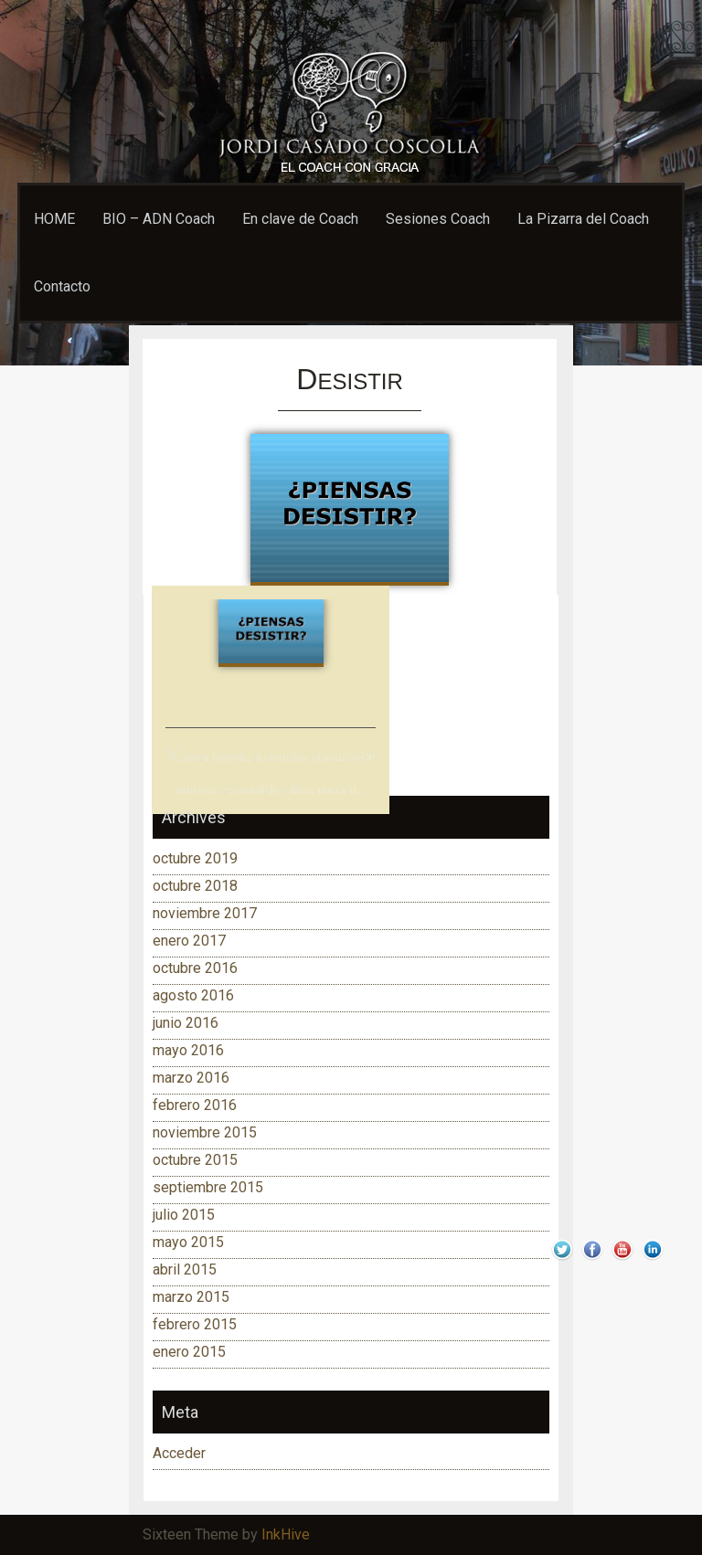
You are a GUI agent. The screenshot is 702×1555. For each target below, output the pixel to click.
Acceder (179, 1453)
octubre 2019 (195, 858)
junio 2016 (185, 1022)
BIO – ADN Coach (158, 218)
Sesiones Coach (438, 218)
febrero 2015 (195, 1324)
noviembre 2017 (205, 913)
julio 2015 (184, 1214)
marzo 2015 (191, 1297)
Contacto (62, 286)
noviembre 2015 (205, 1132)
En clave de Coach (300, 218)
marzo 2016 (191, 1077)
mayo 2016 (188, 1050)
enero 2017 (189, 940)
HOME (54, 218)
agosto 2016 (193, 995)
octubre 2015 (195, 1160)
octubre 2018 (195, 885)
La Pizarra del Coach (583, 218)
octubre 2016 (195, 968)
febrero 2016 (195, 1105)
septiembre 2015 (208, 1187)
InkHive (285, 1534)
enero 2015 (189, 1351)
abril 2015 (185, 1269)
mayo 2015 (188, 1242)
